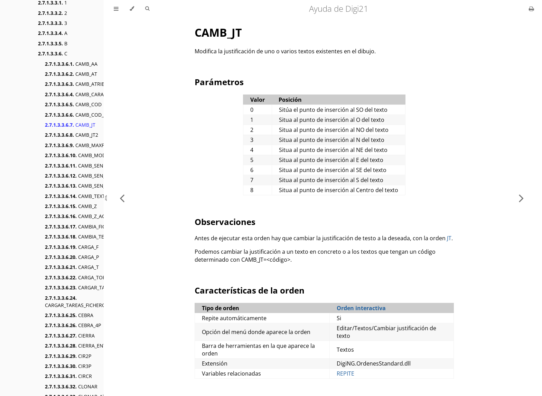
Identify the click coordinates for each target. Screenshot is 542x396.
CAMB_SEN (74, 165)
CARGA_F (72, 247)
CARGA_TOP (75, 277)
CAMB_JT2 (71, 135)
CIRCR (68, 376)
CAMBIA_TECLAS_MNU (87, 236)
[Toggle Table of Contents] (116, 8)
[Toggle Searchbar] (147, 8)
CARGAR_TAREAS (81, 287)
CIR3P (68, 366)
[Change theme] (132, 8)
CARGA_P (72, 257)
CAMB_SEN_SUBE (81, 185)
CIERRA (70, 335)
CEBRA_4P (73, 325)
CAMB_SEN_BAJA (80, 175)
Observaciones (225, 221)
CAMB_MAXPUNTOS (83, 145)
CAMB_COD (73, 104)
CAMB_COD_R (76, 114)
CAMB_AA (71, 64)
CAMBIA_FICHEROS (83, 226)
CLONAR (71, 386)
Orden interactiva (361, 308)
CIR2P (68, 356)
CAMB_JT (70, 125)
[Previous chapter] (122, 198)
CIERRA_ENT (75, 345)
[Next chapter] (521, 198)
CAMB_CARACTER (80, 94)
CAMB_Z (71, 206)
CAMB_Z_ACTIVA (80, 216)
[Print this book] (531, 8)
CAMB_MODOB (79, 155)
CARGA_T (72, 267)
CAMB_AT (71, 74)
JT (449, 238)
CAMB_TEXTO (77, 196)
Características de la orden (250, 290)
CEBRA (69, 315)
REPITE (345, 373)
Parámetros (219, 82)
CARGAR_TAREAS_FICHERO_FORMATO (88, 301)
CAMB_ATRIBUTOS (81, 84)
